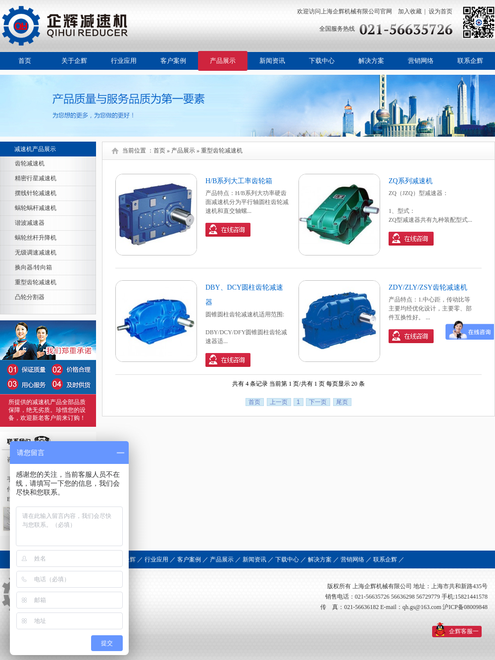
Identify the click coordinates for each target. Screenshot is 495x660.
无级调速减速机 (35, 252)
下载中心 (322, 60)
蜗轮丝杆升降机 (35, 237)
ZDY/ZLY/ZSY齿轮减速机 (428, 287)
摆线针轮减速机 (35, 193)
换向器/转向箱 (33, 267)
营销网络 (421, 60)
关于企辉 (74, 60)
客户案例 (173, 60)
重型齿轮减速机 (35, 282)
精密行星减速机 (35, 178)
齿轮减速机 (30, 163)
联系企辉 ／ (388, 559)
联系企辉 (470, 60)
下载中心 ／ (290, 559)
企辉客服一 (464, 631)
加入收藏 (409, 11)
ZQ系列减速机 (411, 181)
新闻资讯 (272, 60)
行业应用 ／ (160, 559)
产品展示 (223, 60)
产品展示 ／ (225, 559)
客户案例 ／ (192, 559)
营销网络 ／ (356, 559)
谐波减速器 (30, 222)
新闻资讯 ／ (258, 559)
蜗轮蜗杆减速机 (35, 207)
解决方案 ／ (323, 559)
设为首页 (440, 11)
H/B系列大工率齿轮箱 (238, 181)
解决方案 (371, 60)
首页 (24, 60)
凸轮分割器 (30, 297)
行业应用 (124, 60)
